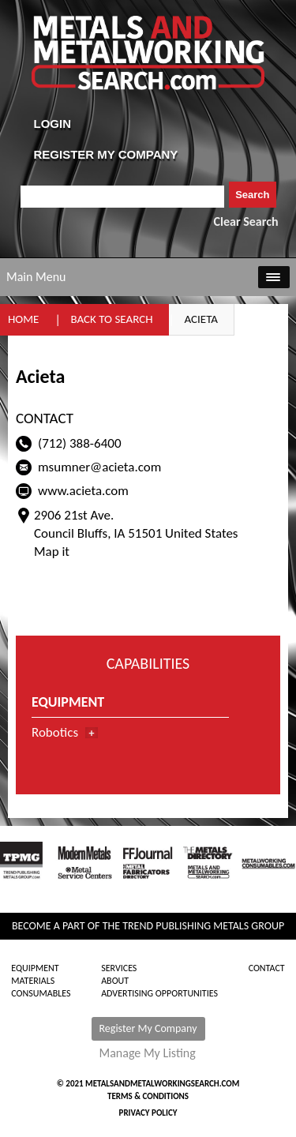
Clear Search (246, 221)
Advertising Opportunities (159, 993)
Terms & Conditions (148, 1096)
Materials (32, 980)
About (115, 980)
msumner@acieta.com (99, 467)
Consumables (40, 993)
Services (119, 968)
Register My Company (148, 1028)
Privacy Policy (148, 1113)
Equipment (34, 968)
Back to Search (111, 319)
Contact (267, 968)
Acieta (202, 319)
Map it (51, 551)
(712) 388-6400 (80, 443)
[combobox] (123, 197)
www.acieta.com (83, 490)
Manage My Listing (147, 1053)
